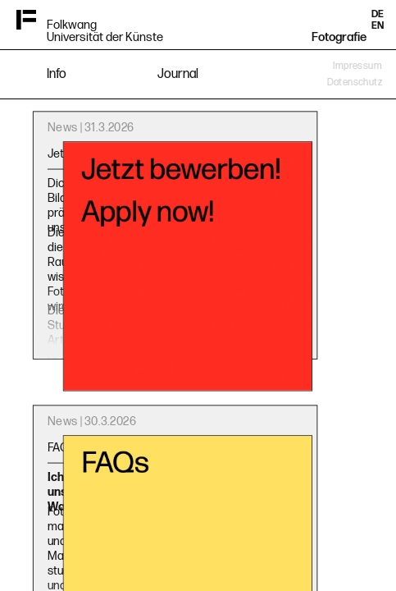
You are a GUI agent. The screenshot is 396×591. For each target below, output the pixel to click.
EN (377, 26)
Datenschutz (354, 82)
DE (377, 14)
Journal (177, 74)
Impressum (357, 66)
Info (56, 74)
